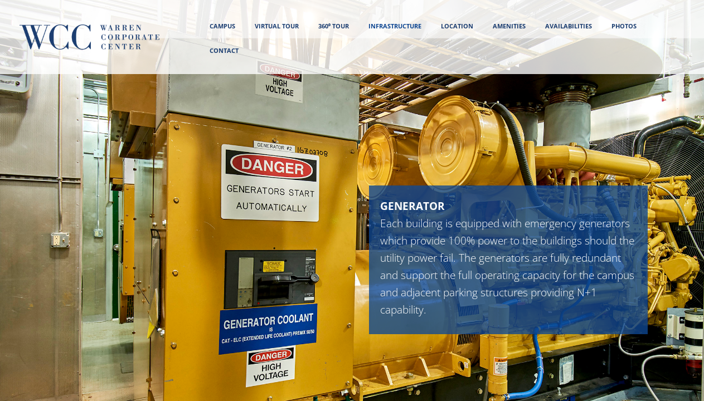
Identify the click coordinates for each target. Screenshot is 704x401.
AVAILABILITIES (568, 26)
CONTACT (224, 50)
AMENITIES (509, 26)
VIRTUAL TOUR (277, 26)
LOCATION (457, 26)
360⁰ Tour (333, 26)
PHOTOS (624, 26)
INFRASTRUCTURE (394, 26)
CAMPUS (222, 26)
